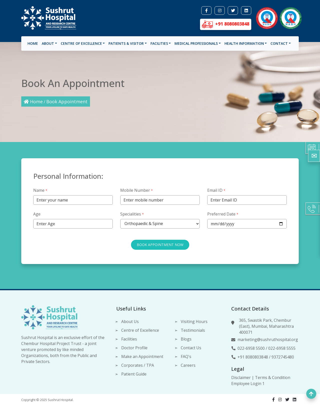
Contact (279, 45)
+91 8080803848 (253, 357)
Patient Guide (133, 374)
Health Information (244, 45)
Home (33, 45)
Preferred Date (222, 212)
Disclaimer (241, 377)
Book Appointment (67, 101)
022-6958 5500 (251, 348)
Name (40, 188)
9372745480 (283, 357)
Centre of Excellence (81, 45)
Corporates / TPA (137, 365)
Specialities (132, 212)
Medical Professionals (196, 45)
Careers (188, 365)
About (48, 45)
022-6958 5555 (282, 348)
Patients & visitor (126, 45)
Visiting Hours (194, 321)
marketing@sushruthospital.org (268, 339)
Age (36, 212)
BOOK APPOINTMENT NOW (160, 242)
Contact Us (191, 347)
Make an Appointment (142, 356)
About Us (130, 321)
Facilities (159, 45)
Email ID (216, 188)
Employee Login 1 (247, 383)
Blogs (186, 339)
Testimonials (193, 330)
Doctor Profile (134, 347)
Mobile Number (136, 188)
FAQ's (186, 356)
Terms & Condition (272, 377)
